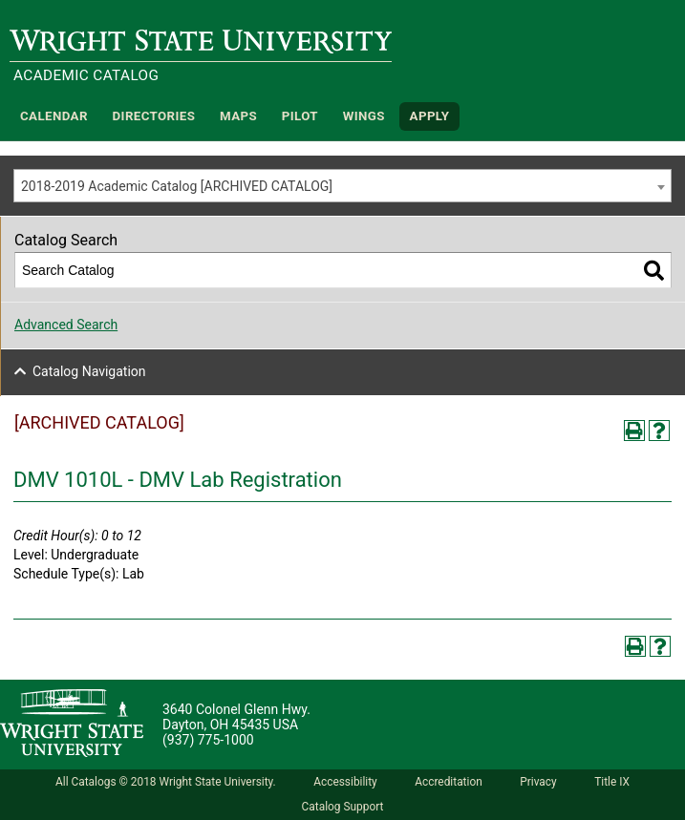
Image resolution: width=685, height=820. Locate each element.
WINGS (364, 116)
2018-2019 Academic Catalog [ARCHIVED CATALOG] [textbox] (176, 186)
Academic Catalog (86, 75)
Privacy (538, 781)
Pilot (300, 116)
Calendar (54, 116)
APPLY (430, 116)
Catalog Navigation (89, 371)
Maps (238, 116)
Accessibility (345, 781)
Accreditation (448, 781)
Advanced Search (66, 324)
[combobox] (342, 185)
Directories (154, 116)
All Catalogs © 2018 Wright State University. (165, 781)
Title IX (612, 781)
